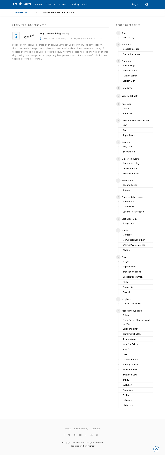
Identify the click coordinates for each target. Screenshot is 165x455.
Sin (124, 130)
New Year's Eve (130, 344)
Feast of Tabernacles (132, 197)
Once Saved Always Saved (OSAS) (136, 322)
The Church (129, 151)
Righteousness (130, 266)
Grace (126, 108)
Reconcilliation (130, 185)
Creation (126, 61)
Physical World (130, 70)
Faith (125, 282)
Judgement (129, 223)
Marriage (127, 234)
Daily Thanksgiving (50, 33)
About (85, 4)
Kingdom (126, 44)
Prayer (126, 261)
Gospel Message (131, 48)
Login (135, 4)
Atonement (128, 180)
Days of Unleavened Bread (135, 120)
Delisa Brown (48, 38)
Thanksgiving (76, 38)
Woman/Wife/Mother (134, 245)
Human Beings (130, 75)
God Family (128, 37)
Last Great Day (129, 218)
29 (16, 36)
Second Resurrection (133, 211)
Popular (62, 4)
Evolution (127, 384)
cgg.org (65, 33)
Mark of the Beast (132, 303)
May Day (127, 349)
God (124, 33)
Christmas (128, 405)
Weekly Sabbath (130, 96)
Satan (126, 315)
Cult (125, 354)
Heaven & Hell (130, 369)
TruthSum (21, 3)
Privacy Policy (81, 429)
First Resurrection (131, 173)
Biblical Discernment (133, 276)
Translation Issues (132, 271)
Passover (126, 104)
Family (125, 230)
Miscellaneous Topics (92, 38)
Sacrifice (127, 113)
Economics (128, 287)
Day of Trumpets (130, 158)
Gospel (126, 292)
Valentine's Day (130, 328)
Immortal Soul (130, 374)
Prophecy (127, 299)
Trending (74, 4)
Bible (124, 257)
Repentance (129, 135)
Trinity (126, 379)
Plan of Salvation (131, 54)
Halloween (128, 400)
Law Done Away (131, 359)
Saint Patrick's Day (132, 334)
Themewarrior (88, 446)
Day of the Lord (130, 168)
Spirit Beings (129, 65)
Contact (96, 429)
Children (127, 250)
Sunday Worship (131, 364)
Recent (39, 4)
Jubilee (126, 190)
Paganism (128, 390)
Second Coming (131, 163)
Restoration (128, 201)
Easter (126, 395)
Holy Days (127, 88)
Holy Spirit (128, 146)
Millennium (128, 206)
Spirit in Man (129, 80)
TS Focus (50, 4)
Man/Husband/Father (134, 239)
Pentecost (127, 142)
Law (125, 125)
